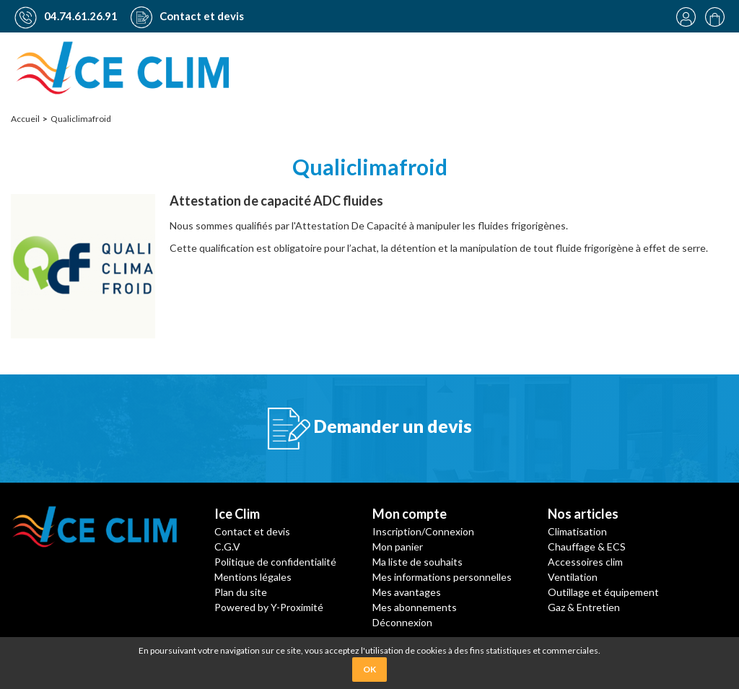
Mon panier (397, 546)
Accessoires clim (585, 561)
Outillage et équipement (603, 591)
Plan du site (240, 591)
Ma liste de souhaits (417, 561)
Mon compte (409, 513)
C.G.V (227, 546)
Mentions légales (253, 576)
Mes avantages (406, 591)
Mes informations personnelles (442, 576)
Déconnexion (402, 621)
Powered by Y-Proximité (268, 606)
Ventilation (573, 576)
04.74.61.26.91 (66, 15)
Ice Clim (237, 513)
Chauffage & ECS (587, 546)
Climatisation (577, 531)
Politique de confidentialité (275, 561)
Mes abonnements (414, 606)
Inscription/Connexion (423, 531)
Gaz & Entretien (584, 606)
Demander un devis (370, 428)
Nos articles (583, 513)
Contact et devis (187, 15)
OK (369, 669)
